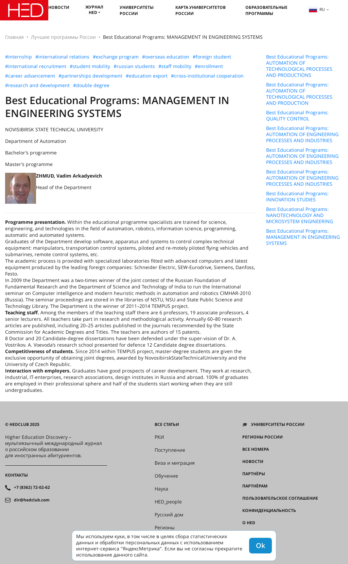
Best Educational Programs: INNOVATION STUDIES (297, 196)
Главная (14, 37)
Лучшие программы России (63, 37)
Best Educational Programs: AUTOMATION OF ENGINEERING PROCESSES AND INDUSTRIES (302, 134)
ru (317, 9)
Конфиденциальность (269, 510)
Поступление (170, 450)
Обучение (166, 476)
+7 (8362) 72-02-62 (32, 487)
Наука (161, 489)
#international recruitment (35, 66)
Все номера (255, 449)
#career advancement (30, 76)
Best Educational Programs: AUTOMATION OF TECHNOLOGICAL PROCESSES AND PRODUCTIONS (299, 66)
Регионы (165, 528)
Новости (58, 7)
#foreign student (212, 57)
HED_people (168, 502)
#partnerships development (90, 76)
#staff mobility (174, 66)
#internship (18, 57)
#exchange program (116, 57)
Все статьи (167, 424)
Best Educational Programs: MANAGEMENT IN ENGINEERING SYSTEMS (303, 237)
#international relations (62, 57)
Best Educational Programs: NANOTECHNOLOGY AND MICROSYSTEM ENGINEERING (299, 215)
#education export (147, 76)
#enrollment (209, 66)
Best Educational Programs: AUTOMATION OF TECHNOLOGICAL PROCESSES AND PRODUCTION (299, 94)
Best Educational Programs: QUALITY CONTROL (297, 116)
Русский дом (169, 515)
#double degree (91, 85)
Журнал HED (94, 9)
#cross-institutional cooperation (207, 76)
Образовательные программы (266, 10)
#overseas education (165, 57)
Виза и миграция (175, 463)
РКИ (159, 437)
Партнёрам (254, 486)
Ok (260, 545)
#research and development (37, 85)
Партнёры (253, 474)
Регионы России (262, 437)
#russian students (134, 66)
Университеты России (137, 10)
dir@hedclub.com (32, 500)
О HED (248, 523)
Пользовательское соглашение (280, 498)
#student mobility (90, 66)
